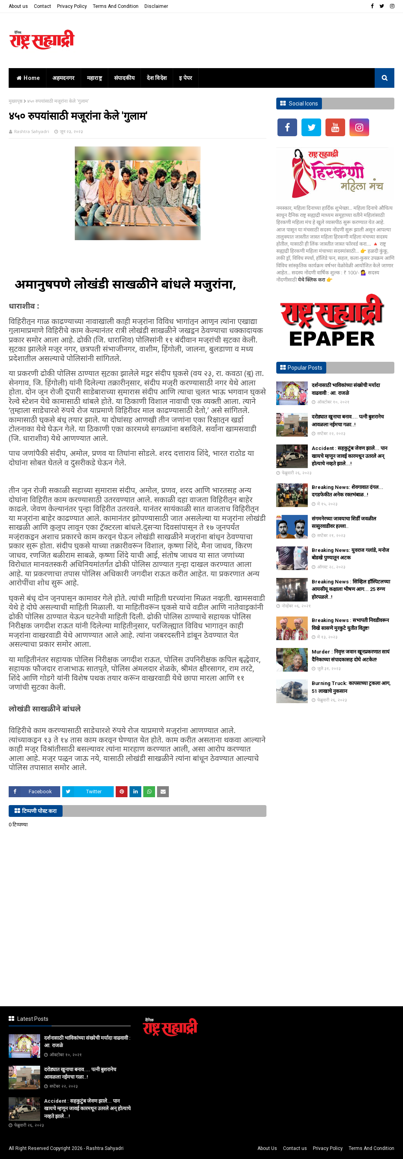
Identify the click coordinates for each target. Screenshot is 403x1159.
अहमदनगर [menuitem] (63, 78)
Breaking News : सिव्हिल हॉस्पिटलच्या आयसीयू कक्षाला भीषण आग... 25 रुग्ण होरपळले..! (351, 589)
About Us (267, 1148)
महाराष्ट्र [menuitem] (94, 78)
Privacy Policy (72, 6)
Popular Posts (305, 368)
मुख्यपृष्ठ (15, 101)
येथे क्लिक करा (312, 279)
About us (18, 6)
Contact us (295, 1148)
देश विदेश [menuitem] (157, 78)
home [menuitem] (27, 78)
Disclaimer (156, 6)
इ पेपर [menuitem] (185, 78)
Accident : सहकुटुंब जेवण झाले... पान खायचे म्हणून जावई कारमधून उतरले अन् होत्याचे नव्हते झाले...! (349, 456)
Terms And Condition (116, 6)
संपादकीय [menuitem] (124, 78)
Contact (42, 6)
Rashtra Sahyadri (31, 131)
